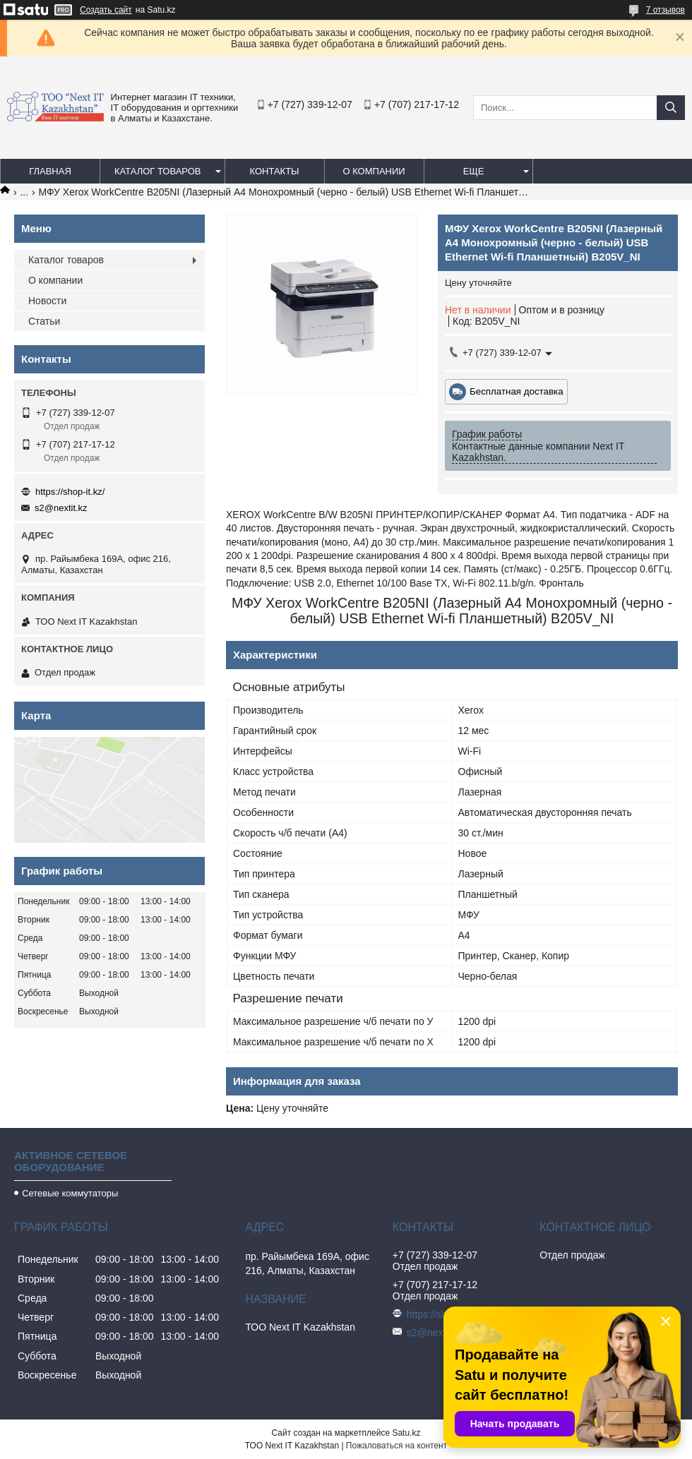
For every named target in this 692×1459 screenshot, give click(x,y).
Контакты (274, 171)
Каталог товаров (157, 171)
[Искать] (671, 107)
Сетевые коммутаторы (70, 1193)
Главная (50, 171)
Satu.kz (406, 1433)
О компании (373, 171)
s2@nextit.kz (61, 508)
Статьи (44, 321)
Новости (47, 300)
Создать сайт (106, 10)
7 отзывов (665, 10)
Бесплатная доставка (516, 391)
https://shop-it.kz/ (70, 491)
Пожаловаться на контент (396, 1446)
